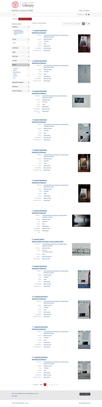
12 (77, 23)
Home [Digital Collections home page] (13, 393)
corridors (15, 73)
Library (28, 4)
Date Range (15, 48)
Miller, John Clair (47, 48)
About (16, 393)
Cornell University (15, 4)
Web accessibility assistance (84, 402)
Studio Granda (47, 46)
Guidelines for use (21, 393)
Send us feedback (84, 394)
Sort (67, 23)
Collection (14, 26)
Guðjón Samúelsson (46, 256)
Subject (14, 65)
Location (14, 60)
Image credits (14, 395)
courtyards (15, 75)
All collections (86, 10)
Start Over (15, 19)
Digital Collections (22, 10)
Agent (13, 52)
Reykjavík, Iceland (48, 39)
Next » (44, 23)
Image (14, 42)
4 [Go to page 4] (52, 384)
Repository (15, 86)
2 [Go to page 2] (47, 384)
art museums (15, 68)
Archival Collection (17, 91)
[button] (25, 19)
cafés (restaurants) (17, 72)
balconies (15, 70)
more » (14, 77)
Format (14, 39)
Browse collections (30, 393)
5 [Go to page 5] (54, 384)
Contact (36, 393)
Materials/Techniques (17, 82)
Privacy (26, 402)
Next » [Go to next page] (41, 384)
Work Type (15, 56)
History (80, 10)
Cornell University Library (20, 402)
